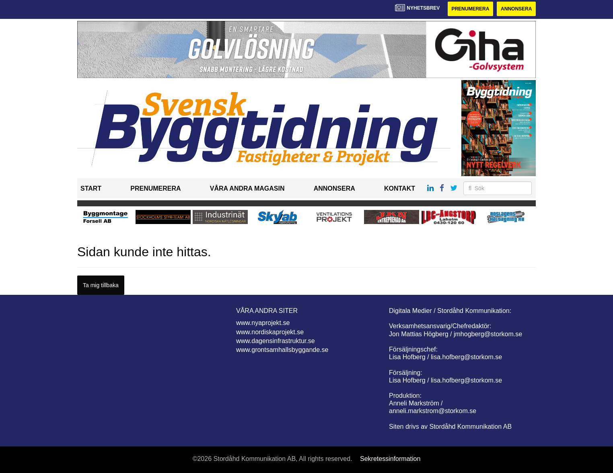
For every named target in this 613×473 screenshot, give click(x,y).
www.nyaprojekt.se (263, 322)
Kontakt (399, 188)
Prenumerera (470, 9)
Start (90, 188)
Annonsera (516, 9)
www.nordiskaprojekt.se (270, 332)
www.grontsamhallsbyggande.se (282, 349)
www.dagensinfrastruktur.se (275, 340)
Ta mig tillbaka (101, 285)
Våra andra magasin (247, 188)
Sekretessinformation (390, 458)
